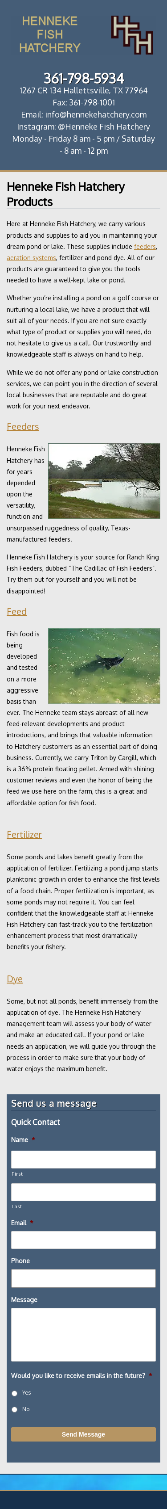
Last (17, 1206)
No (25, 1408)
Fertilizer (24, 834)
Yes (26, 1392)
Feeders (23, 426)
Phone (20, 1261)
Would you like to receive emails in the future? (81, 1375)
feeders (145, 246)
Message (24, 1299)
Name (23, 1139)
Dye (15, 978)
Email (22, 1223)
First (17, 1173)
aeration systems (31, 257)
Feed (17, 611)
